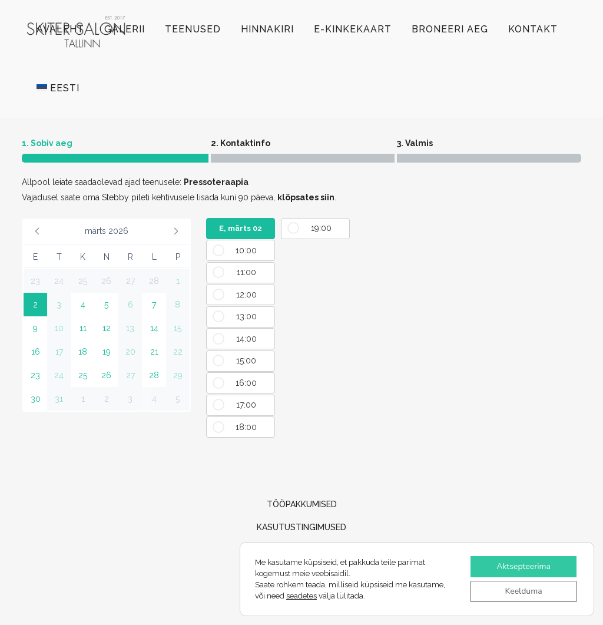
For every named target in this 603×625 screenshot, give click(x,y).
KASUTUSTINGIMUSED (301, 527)
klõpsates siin (305, 197)
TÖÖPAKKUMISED (302, 504)
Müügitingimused (301, 550)
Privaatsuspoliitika (301, 573)
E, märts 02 (240, 228)
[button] (37, 231)
